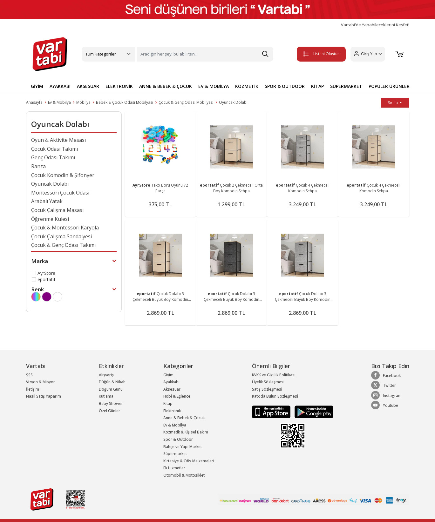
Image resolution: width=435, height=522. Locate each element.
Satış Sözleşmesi (267, 389)
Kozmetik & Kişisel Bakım (185, 432)
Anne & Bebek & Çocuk (184, 417)
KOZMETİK (246, 86)
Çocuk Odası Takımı (54, 148)
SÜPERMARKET (346, 86)
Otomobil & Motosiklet (184, 475)
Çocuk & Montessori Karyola (65, 227)
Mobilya (83, 102)
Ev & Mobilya (59, 102)
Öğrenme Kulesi (50, 218)
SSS (29, 375)
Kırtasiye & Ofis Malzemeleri (188, 461)
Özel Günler (109, 410)
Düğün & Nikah (112, 382)
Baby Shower (111, 403)
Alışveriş (106, 375)
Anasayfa (34, 102)
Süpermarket (175, 453)
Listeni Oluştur (319, 53)
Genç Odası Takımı (53, 157)
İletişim (32, 389)
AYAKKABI (60, 86)
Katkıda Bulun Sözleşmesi (275, 396)
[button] (365, 54)
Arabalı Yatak (47, 201)
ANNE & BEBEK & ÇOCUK (165, 86)
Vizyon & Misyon (41, 382)
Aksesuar (171, 389)
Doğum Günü (111, 389)
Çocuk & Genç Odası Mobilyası (186, 102)
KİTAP (317, 86)
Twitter (383, 385)
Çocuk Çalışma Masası (57, 210)
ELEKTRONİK (119, 86)
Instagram (386, 395)
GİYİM (37, 86)
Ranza (38, 166)
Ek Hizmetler (174, 468)
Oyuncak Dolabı (233, 102)
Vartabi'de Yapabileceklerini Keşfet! (375, 25)
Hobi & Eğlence (176, 396)
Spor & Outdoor (178, 439)
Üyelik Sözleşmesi (268, 382)
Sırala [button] (393, 102)
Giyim (168, 375)
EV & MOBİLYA (213, 86)
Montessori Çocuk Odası (60, 192)
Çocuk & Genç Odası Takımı (63, 244)
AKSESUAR (88, 86)
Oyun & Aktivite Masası (58, 139)
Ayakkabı (171, 382)
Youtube (384, 405)
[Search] (205, 54)
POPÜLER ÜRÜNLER (389, 86)
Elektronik (172, 410)
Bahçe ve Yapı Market (182, 446)
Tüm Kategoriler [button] (100, 54)
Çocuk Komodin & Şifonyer (62, 175)
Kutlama (106, 396)
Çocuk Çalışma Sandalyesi (61, 236)
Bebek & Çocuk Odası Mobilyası (124, 102)
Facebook (386, 375)
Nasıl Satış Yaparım (43, 396)
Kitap (168, 403)
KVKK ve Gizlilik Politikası (274, 375)
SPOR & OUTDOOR (285, 86)
